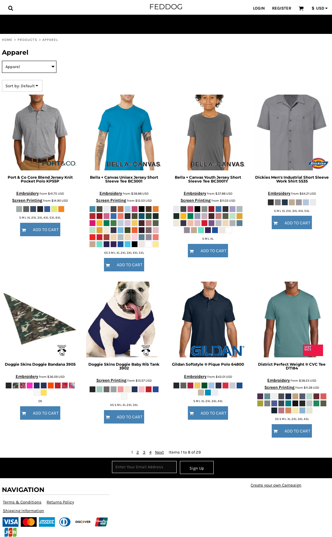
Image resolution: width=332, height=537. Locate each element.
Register (281, 8)
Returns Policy (60, 502)
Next (159, 452)
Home (7, 40)
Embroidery (27, 193)
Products (28, 40)
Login (259, 8)
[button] (10, 8)
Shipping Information (23, 510)
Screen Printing (27, 200)
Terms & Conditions (22, 502)
